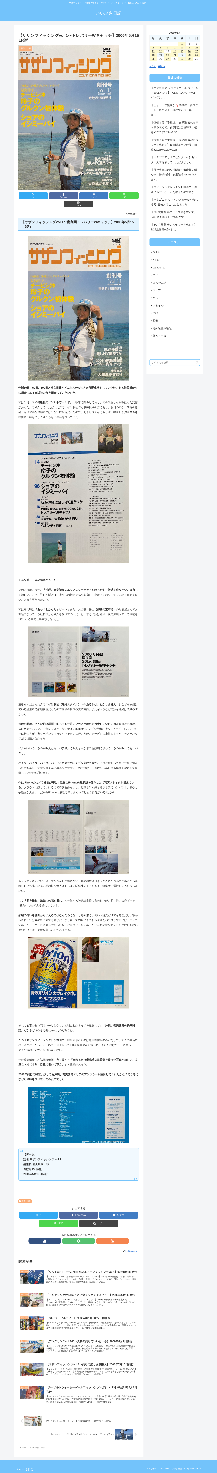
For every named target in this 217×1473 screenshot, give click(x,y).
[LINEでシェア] (98, 195)
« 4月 (152, 66)
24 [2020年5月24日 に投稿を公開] (196, 55)
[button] (119, 195)
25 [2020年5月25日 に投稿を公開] (153, 59)
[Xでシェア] (38, 195)
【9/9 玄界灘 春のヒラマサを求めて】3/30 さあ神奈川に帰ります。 (174, 215)
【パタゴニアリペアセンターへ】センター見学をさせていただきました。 (174, 160)
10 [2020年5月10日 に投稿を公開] (196, 47)
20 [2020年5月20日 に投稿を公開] (167, 55)
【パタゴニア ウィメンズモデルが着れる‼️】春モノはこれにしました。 (174, 202)
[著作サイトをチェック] (72, 1233)
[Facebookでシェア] (58, 195)
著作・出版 (25, 1193)
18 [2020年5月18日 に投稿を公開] (153, 55)
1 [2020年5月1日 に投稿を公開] (182, 44)
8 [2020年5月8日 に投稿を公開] (182, 47)
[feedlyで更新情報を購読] (79, 1233)
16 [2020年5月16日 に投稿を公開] (189, 51)
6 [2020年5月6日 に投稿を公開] (167, 47)
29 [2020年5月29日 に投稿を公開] (182, 59)
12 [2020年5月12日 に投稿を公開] (160, 51)
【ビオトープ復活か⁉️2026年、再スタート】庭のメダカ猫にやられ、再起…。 (174, 110)
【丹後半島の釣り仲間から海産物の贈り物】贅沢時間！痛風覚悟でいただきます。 (174, 174)
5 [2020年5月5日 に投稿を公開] (160, 47)
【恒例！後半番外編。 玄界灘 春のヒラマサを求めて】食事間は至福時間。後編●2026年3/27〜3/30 (174, 127)
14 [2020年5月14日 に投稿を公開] (174, 51)
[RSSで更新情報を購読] (86, 1233)
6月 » (161, 66)
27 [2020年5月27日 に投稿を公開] (167, 59)
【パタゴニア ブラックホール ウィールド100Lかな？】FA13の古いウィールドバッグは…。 (174, 92)
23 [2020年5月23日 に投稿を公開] (189, 55)
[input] (174, 362)
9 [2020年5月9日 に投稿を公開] (189, 47)
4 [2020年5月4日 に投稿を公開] (153, 47)
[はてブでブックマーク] (78, 195)
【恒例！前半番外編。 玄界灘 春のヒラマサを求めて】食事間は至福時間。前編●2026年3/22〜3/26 (174, 144)
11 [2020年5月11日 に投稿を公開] (153, 51)
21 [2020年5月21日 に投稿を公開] (174, 55)
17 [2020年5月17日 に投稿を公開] (196, 51)
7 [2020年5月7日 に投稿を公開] (175, 47)
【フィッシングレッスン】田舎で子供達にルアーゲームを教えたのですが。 (174, 189)
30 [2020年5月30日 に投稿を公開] (189, 59)
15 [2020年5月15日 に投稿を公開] (182, 51)
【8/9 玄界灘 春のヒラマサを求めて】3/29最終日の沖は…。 (174, 227)
